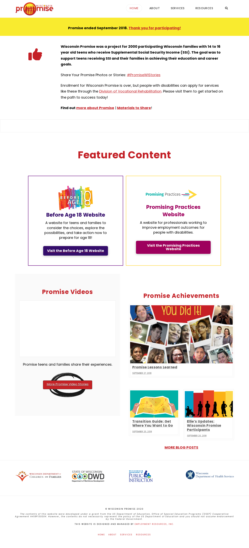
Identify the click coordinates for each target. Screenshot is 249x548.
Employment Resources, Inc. (154, 524)
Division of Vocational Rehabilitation (130, 91)
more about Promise (95, 107)
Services (126, 534)
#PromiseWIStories (143, 74)
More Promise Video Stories (68, 384)
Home (101, 534)
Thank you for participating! (155, 28)
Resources (143, 534)
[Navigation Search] (226, 9)
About (112, 534)
